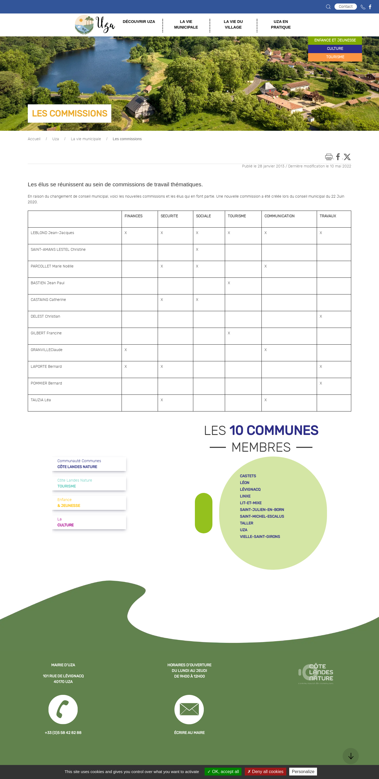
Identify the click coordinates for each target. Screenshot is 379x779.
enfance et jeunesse (335, 40)
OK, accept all (223, 771)
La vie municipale (86, 139)
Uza (55, 139)
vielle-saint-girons (260, 536)
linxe (245, 496)
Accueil (34, 139)
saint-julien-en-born (262, 509)
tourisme (335, 57)
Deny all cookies (265, 771)
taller (246, 523)
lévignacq (250, 489)
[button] (328, 6)
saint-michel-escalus (262, 516)
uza (243, 530)
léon (244, 483)
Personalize (303, 771)
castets (248, 476)
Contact (346, 7)
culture (335, 49)
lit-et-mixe (250, 503)
